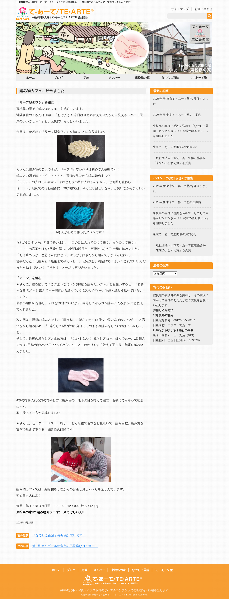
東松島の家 (142, 77)
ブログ (58, 77)
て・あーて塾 (198, 77)
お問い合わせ (203, 9)
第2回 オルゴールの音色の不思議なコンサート (65, 546)
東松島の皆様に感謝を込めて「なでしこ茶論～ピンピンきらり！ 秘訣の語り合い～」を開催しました (181, 131)
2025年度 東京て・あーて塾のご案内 (178, 114)
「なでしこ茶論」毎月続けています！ (59, 535)
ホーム (30, 77)
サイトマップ (180, 9)
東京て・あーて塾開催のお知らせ (175, 147)
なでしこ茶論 (170, 77)
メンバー (114, 77)
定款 (86, 77)
